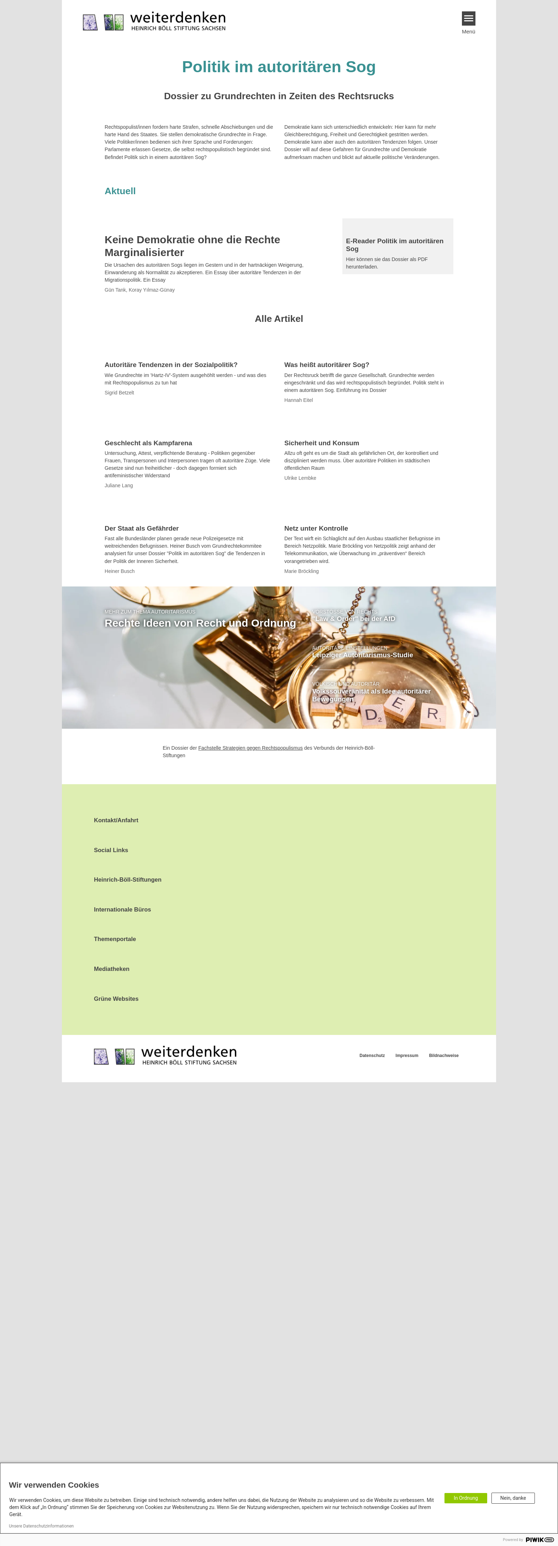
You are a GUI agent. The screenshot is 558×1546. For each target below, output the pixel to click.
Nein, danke (513, 1498)
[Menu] (469, 18)
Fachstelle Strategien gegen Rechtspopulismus (250, 1212)
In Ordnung (466, 1498)
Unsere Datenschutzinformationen (41, 1526)
